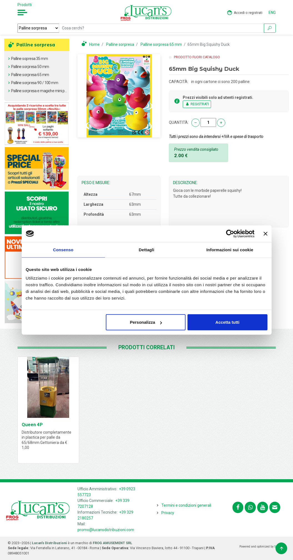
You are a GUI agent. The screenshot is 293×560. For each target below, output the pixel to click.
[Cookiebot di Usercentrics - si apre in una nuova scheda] (230, 233)
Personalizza (146, 322)
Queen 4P (32, 424)
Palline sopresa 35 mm (29, 58)
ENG (272, 12)
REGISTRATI (197, 104)
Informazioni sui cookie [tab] (229, 249)
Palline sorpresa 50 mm (30, 66)
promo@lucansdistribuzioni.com (105, 530)
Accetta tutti (228, 322)
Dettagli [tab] (146, 249)
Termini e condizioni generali (186, 505)
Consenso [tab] (63, 249)
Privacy (167, 513)
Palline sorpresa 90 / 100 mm (34, 83)
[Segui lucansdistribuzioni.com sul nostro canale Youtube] (262, 507)
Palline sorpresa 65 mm (30, 74)
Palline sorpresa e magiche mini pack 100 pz (46, 91)
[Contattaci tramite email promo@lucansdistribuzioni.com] (274, 507)
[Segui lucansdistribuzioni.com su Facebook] (237, 507)
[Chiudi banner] (265, 233)
